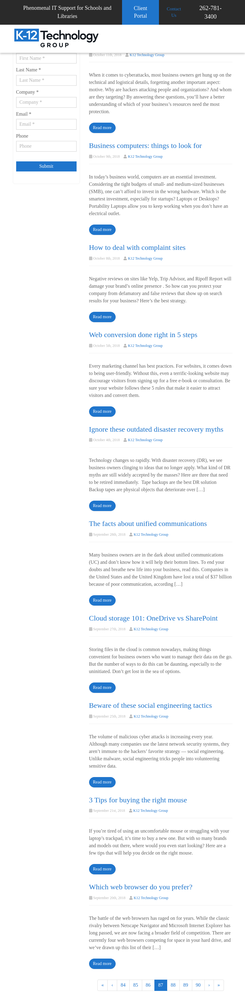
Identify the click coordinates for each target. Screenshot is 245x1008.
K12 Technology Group (147, 55)
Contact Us (174, 12)
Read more (102, 127)
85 (135, 985)
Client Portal (140, 12)
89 (185, 985)
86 (148, 985)
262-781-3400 (210, 12)
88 (173, 985)
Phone (22, 136)
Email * (23, 114)
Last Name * (28, 69)
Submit (46, 166)
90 (198, 985)
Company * (27, 92)
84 (123, 985)
